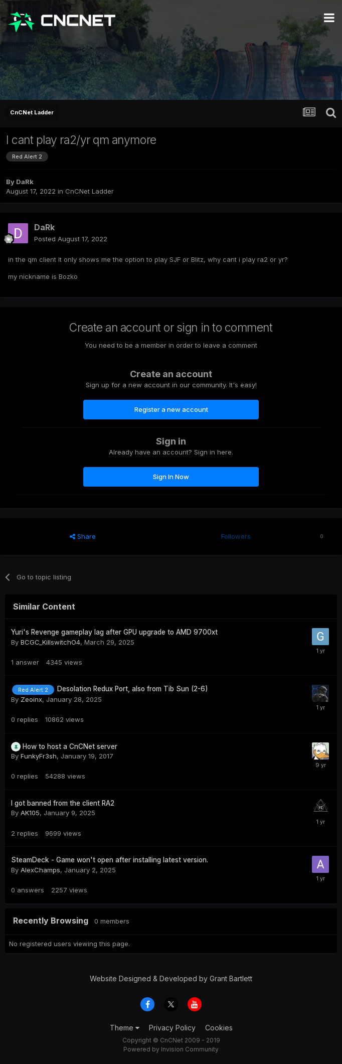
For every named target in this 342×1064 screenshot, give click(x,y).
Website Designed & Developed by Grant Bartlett (171, 978)
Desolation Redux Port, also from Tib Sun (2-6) (132, 689)
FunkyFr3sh (39, 756)
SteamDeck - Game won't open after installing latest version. (109, 860)
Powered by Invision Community (171, 1049)
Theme (124, 1027)
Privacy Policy (172, 1027)
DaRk (25, 182)
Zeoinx (31, 699)
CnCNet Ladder (89, 191)
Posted (70, 239)
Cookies (219, 1027)
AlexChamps (40, 870)
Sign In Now (171, 477)
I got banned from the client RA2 (62, 803)
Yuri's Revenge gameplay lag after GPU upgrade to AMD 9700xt (114, 632)
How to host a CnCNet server (70, 746)
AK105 (30, 813)
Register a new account (171, 409)
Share (83, 536)
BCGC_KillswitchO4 (50, 642)
